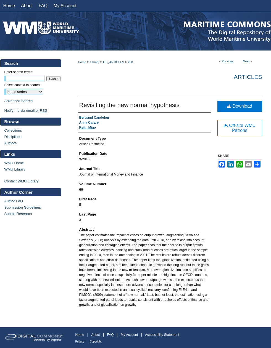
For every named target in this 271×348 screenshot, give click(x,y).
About (95, 335)
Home (82, 62)
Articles (248, 77)
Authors (10, 143)
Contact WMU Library (21, 181)
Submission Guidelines (22, 207)
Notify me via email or (25, 110)
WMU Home (14, 163)
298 (130, 62)
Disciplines (13, 137)
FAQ (110, 335)
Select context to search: (22, 85)
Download (239, 106)
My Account (129, 335)
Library (94, 62)
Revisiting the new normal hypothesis (129, 105)
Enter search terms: (18, 72)
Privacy (80, 341)
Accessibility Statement (162, 335)
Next (246, 61)
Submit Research (18, 214)
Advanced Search (18, 101)
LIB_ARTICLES (113, 62)
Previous (228, 61)
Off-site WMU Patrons (240, 128)
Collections (13, 130)
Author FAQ (13, 201)
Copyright (96, 341)
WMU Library (14, 169)
